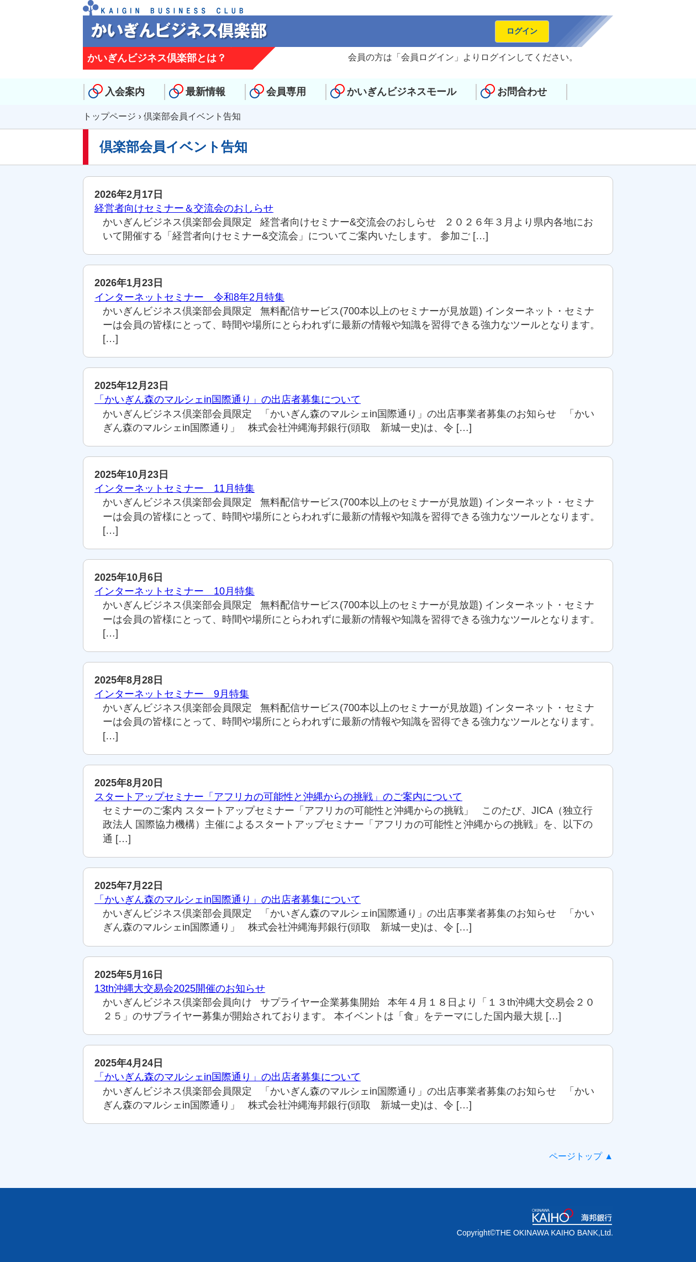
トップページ (109, 116)
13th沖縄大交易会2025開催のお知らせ (179, 988)
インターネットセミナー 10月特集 (174, 591)
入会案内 (125, 91)
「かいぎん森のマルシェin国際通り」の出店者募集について (227, 399)
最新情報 (205, 91)
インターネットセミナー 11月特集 (174, 488)
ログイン (522, 31)
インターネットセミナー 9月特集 (171, 694)
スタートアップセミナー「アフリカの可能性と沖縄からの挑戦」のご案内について (278, 796)
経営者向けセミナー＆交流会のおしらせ (183, 208)
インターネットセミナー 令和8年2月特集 (189, 297)
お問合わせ (522, 91)
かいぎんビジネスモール (401, 91)
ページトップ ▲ (581, 1156)
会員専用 (286, 91)
